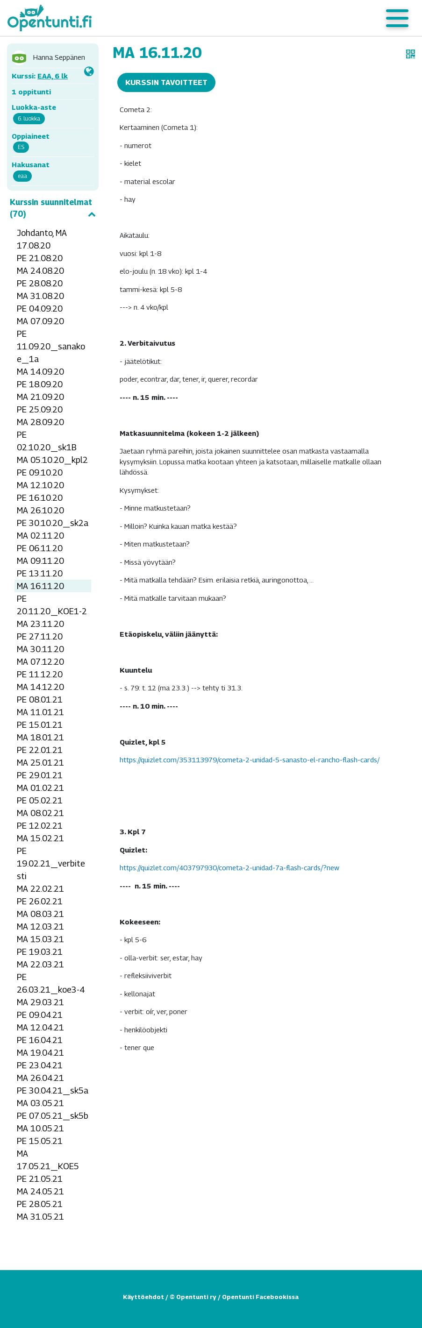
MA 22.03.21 (40, 964)
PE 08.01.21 (40, 699)
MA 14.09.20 (40, 371)
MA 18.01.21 (40, 737)
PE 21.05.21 (40, 1179)
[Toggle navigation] (397, 18)
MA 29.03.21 (40, 1002)
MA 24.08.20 (40, 271)
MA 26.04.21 (40, 1078)
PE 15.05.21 (40, 1141)
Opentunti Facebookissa (260, 1296)
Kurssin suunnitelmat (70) (53, 208)
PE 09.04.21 (40, 1015)
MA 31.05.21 (40, 1216)
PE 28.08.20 (40, 283)
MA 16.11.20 (40, 586)
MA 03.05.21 (40, 1103)
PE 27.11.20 (40, 636)
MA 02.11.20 (40, 535)
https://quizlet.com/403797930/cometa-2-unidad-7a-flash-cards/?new (229, 867)
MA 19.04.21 (40, 1053)
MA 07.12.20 (40, 662)
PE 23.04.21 (40, 1065)
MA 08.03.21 (40, 914)
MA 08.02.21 (40, 813)
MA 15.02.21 (40, 838)
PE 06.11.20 (40, 548)
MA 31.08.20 (40, 296)
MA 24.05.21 (40, 1191)
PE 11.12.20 (40, 674)
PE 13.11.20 (40, 573)
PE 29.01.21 (40, 775)
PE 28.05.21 (40, 1204)
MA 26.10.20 (40, 510)
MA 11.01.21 (40, 712)
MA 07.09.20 (40, 321)
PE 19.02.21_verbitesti (51, 863)
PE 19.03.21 (40, 952)
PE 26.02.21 (40, 901)
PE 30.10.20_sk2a (52, 523)
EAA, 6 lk (52, 75)
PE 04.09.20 (40, 308)
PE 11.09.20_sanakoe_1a (51, 346)
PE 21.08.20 (40, 258)
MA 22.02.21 (40, 889)
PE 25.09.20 (40, 409)
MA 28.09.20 (40, 422)
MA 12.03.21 (40, 926)
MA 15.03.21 (40, 939)
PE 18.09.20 (40, 384)
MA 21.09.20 (40, 397)
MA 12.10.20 (40, 485)
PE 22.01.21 (40, 750)
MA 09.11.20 (40, 561)
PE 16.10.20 (40, 498)
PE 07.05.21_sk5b (52, 1116)
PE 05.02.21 (40, 800)
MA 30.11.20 (40, 649)
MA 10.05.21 (40, 1128)
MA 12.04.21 (40, 1027)
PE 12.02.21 (40, 826)
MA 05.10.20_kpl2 (52, 460)
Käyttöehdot (143, 1296)
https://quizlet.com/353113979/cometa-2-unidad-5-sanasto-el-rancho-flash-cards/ (249, 759)
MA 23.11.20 (40, 624)
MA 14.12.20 (40, 687)
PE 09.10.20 (40, 472)
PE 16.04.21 (40, 1040)
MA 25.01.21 (40, 762)
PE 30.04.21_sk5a (52, 1090)
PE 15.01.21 (40, 725)
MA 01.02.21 (40, 788)
